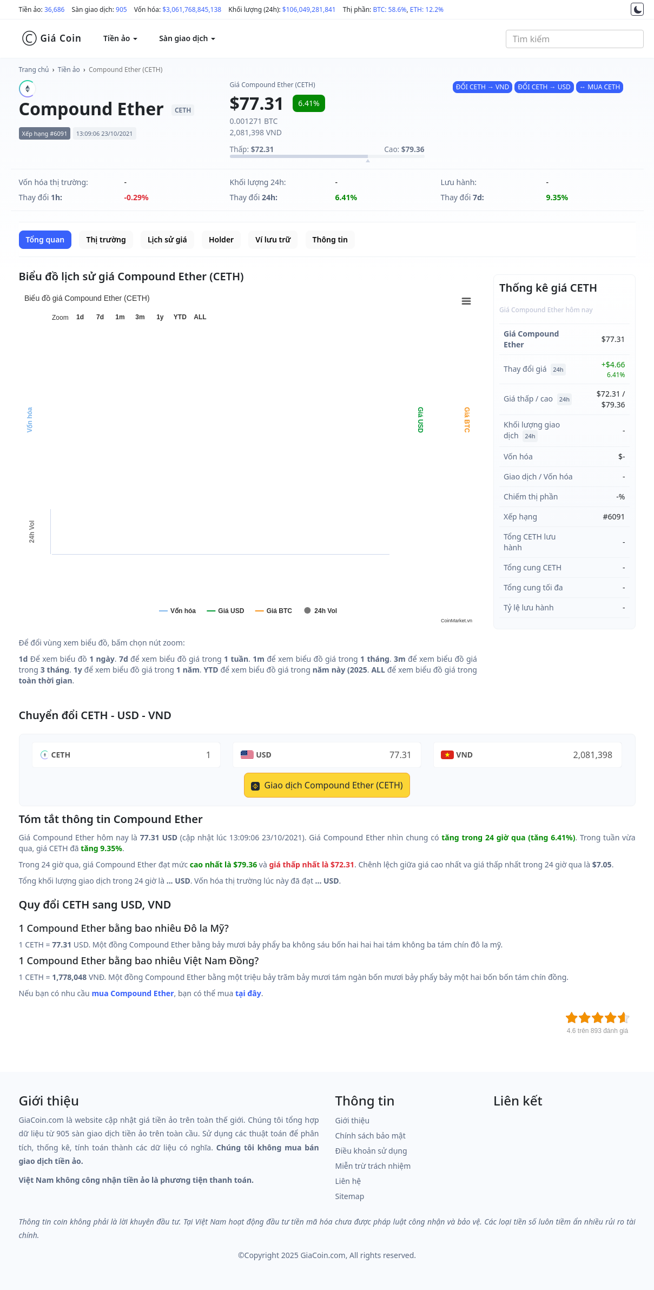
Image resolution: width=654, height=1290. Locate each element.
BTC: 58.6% (389, 9)
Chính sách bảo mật (370, 1135)
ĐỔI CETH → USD (544, 86)
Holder (221, 239)
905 (121, 9)
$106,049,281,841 (309, 9)
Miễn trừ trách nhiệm (373, 1166)
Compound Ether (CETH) (125, 69)
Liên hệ (348, 1181)
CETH (61, 754)
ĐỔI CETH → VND (482, 86)
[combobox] (575, 39)
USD (264, 754)
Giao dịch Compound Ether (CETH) (326, 785)
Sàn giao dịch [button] (187, 38)
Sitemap (350, 1196)
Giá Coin (52, 38)
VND (464, 754)
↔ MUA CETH (599, 86)
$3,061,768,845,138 (191, 9)
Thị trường (105, 239)
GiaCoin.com (322, 1255)
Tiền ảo (69, 69)
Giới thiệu (352, 1120)
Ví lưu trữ (272, 239)
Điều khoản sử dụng (371, 1151)
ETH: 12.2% (427, 9)
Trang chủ (34, 69)
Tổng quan (45, 239)
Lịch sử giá (167, 239)
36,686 (54, 9)
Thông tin (330, 239)
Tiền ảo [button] (120, 38)
